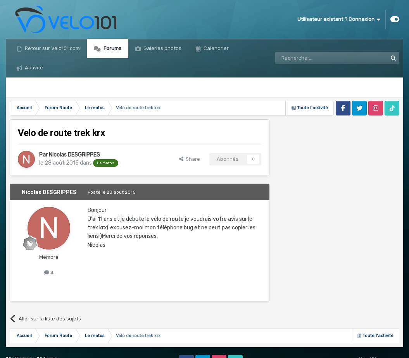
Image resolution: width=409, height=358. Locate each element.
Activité (33, 68)
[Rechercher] (314, 58)
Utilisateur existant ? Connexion (338, 19)
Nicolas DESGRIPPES (74, 154)
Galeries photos (161, 48)
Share (189, 159)
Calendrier (215, 48)
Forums (111, 48)
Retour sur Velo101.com (52, 48)
